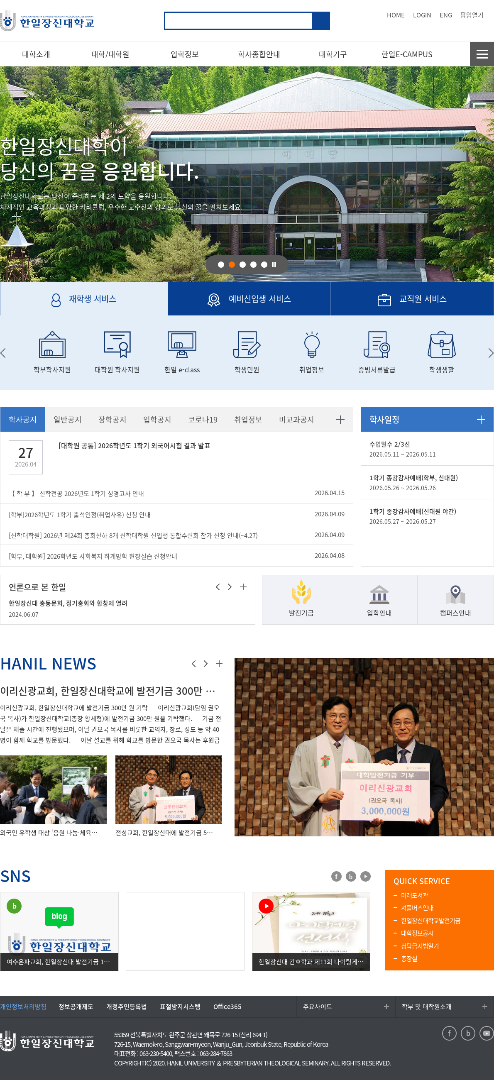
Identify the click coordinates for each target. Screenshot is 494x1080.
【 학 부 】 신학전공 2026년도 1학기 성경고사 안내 (76, 493)
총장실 (409, 958)
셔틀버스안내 (417, 907)
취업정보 (248, 419)
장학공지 (112, 419)
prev (2, 353)
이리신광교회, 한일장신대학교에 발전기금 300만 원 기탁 (111, 690)
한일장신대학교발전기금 (430, 920)
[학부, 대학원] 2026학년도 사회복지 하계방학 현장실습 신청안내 (93, 556)
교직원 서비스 (389, 304)
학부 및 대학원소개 (427, 1006)
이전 (218, 587)
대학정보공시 (417, 933)
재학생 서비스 (58, 304)
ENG (446, 15)
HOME (396, 15)
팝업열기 (472, 15)
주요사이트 (317, 1006)
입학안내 (379, 613)
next (491, 353)
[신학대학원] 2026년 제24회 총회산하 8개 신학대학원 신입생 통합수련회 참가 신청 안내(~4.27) (133, 535)
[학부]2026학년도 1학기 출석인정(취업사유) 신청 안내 (80, 514)
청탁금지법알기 (420, 945)
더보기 (340, 419)
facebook (336, 876)
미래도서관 (414, 895)
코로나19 (203, 419)
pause (274, 264)
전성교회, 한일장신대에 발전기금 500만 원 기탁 (164, 832)
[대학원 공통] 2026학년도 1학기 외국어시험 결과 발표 (134, 445)
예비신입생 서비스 (229, 304)
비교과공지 (296, 419)
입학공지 (157, 419)
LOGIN (422, 15)
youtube (365, 876)
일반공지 (68, 419)
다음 (230, 587)
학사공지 (23, 419)
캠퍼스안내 (455, 613)
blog (351, 876)
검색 (321, 21)
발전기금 (301, 613)
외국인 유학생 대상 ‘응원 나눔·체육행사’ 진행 (49, 832)
